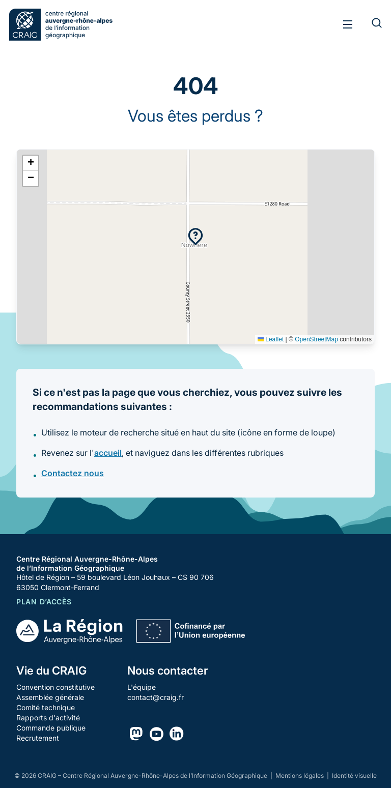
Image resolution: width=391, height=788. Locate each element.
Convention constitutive (55, 687)
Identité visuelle (354, 775)
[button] (195, 236)
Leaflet (271, 339)
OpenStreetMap (316, 339)
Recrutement (37, 738)
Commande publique (51, 727)
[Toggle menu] (348, 24)
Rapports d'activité (48, 717)
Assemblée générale (50, 697)
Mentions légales (300, 775)
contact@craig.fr (155, 697)
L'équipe (141, 687)
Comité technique (45, 707)
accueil (108, 453)
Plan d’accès (43, 601)
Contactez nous (72, 473)
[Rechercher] (370, 24)
